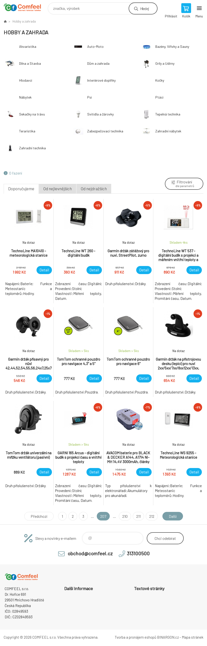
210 (125, 516)
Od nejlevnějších (57, 188)
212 (151, 516)
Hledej (144, 8)
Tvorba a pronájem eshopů (135, 637)
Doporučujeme (21, 188)
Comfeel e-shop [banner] (25, 7)
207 (103, 516)
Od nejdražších (94, 188)
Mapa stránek (192, 637)
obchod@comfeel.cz (90, 553)
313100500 (138, 553)
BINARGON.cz (168, 637)
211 (138, 516)
